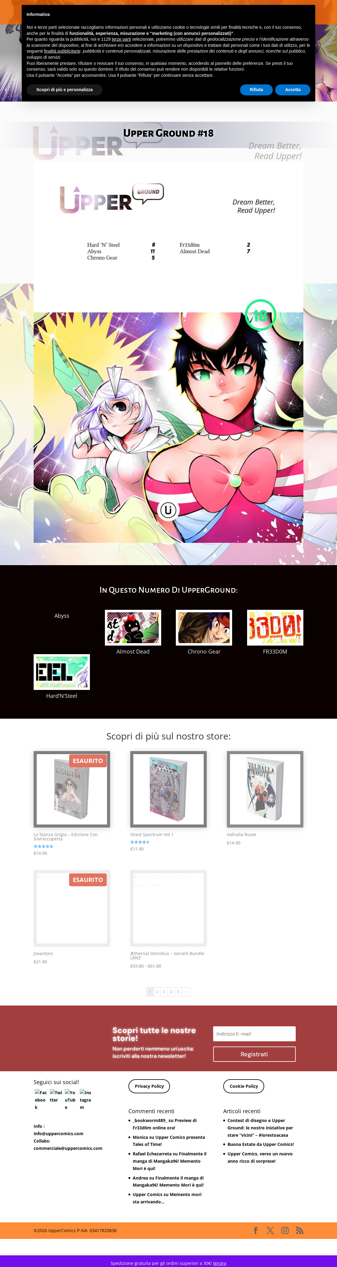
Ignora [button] (219, 1263)
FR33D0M (275, 651)
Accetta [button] (293, 89)
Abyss (61, 615)
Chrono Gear (204, 651)
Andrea (140, 1198)
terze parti (121, 39)
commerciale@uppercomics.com (68, 1169)
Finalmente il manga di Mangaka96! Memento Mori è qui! (169, 1181)
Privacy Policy (149, 1107)
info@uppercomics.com (58, 1154)
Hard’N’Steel (61, 716)
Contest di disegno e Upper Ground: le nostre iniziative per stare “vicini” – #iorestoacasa (260, 1148)
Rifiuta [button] (256, 89)
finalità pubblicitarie (62, 51)
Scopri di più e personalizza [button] (64, 89)
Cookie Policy (244, 1107)
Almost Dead (133, 651)
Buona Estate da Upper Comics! (261, 1165)
